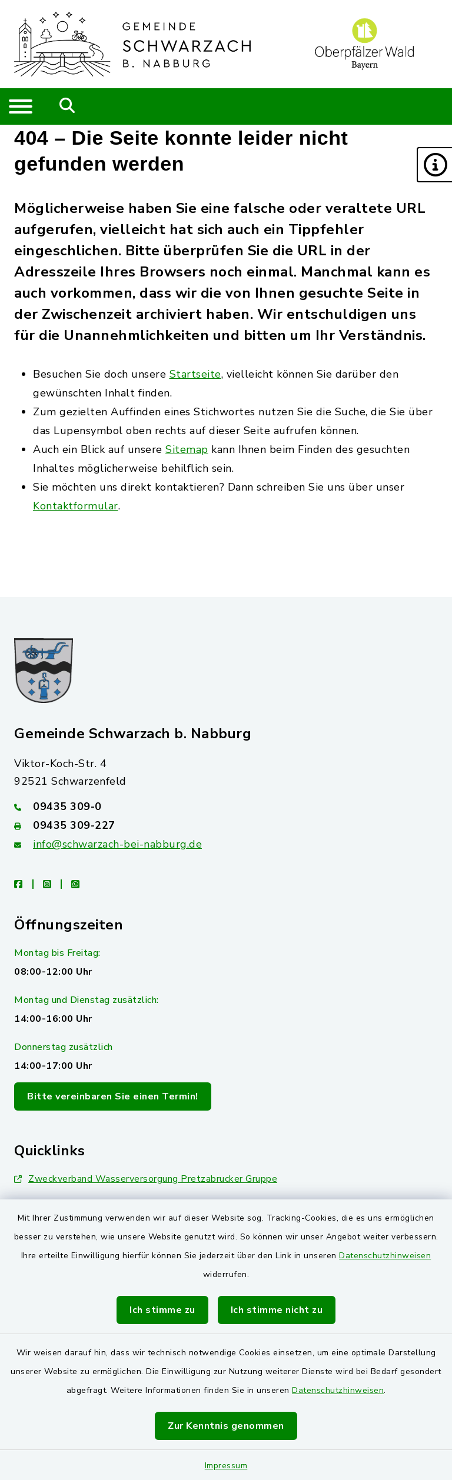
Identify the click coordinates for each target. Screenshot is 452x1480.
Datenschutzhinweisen (385, 1255)
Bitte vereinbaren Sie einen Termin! (112, 1096)
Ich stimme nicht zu (277, 1310)
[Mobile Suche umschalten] (67, 106)
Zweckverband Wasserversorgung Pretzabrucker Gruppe (145, 1178)
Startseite (195, 374)
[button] (434, 164)
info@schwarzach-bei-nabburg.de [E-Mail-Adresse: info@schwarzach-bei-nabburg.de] (117, 844)
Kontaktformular (75, 506)
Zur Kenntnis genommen (226, 1425)
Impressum (226, 1465)
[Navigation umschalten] (20, 106)
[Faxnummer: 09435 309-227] (226, 825)
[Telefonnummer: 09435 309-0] (226, 806)
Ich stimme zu (162, 1310)
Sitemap (186, 449)
